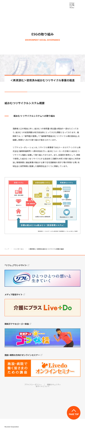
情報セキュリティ (54, 384)
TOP (73, 413)
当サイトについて (43, 386)
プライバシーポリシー (33, 384)
